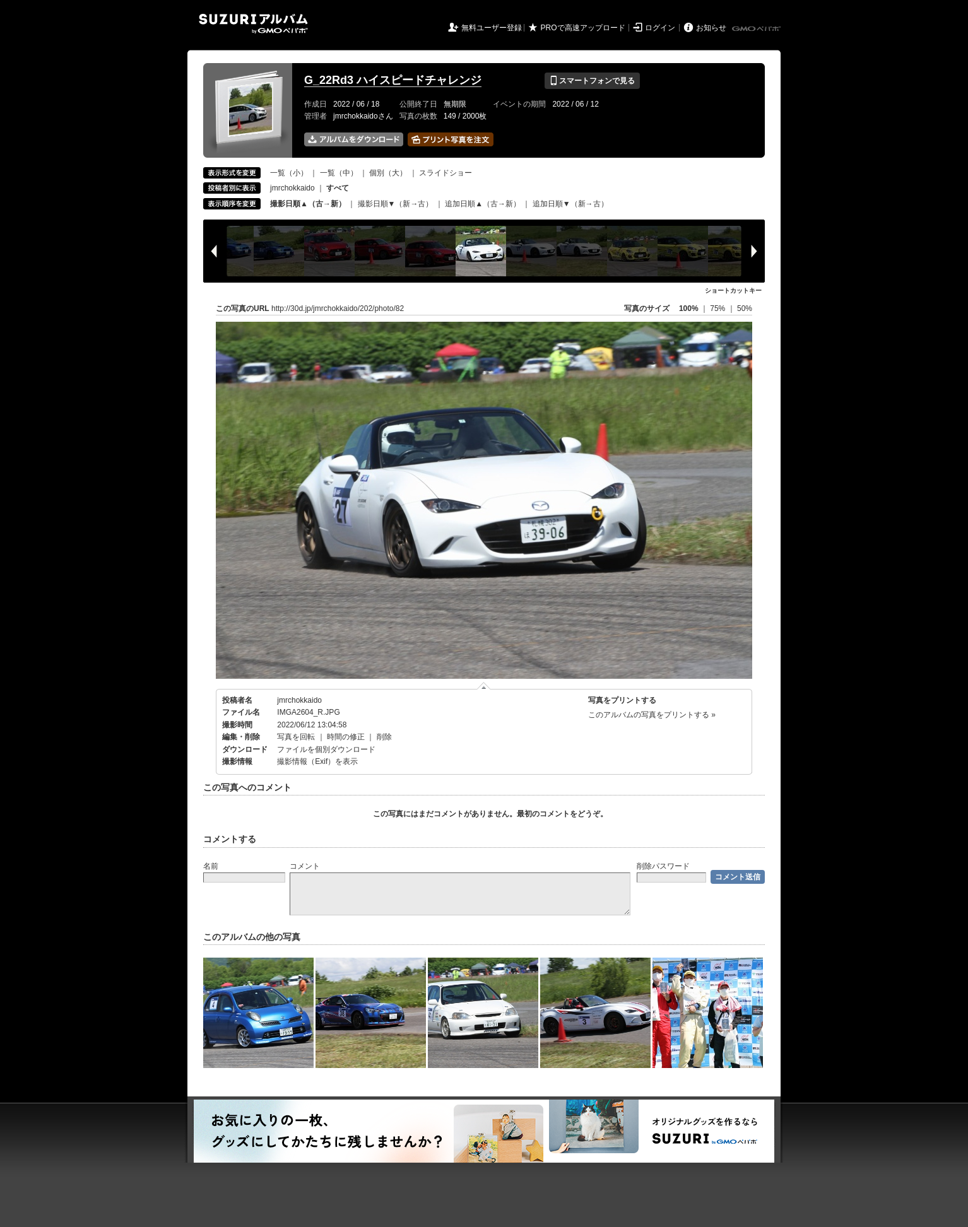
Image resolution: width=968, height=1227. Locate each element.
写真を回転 (296, 736)
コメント (305, 866)
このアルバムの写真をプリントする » (652, 714)
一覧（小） (289, 172)
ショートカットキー (733, 290)
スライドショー (445, 172)
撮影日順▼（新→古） (396, 203)
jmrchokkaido (292, 188)
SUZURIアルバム (253, 23)
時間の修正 (346, 736)
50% (744, 308)
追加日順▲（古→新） (483, 203)
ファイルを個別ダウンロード (326, 749)
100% (688, 308)
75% (718, 308)
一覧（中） (339, 172)
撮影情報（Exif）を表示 (317, 761)
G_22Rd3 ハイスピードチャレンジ (392, 80)
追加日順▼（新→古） (570, 203)
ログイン (660, 27)
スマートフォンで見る (592, 81)
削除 (384, 736)
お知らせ (711, 27)
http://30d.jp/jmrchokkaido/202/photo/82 (337, 308)
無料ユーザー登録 (491, 27)
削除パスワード (663, 866)
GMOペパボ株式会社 (757, 29)
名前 (210, 866)
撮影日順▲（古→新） (308, 203)
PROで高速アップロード (583, 27)
